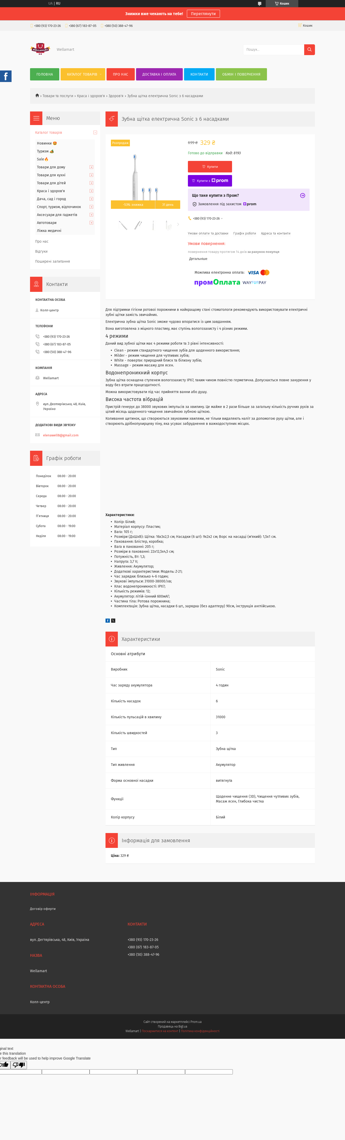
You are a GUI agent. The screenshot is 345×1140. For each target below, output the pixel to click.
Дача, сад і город (51, 199)
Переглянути (203, 13)
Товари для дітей (51, 183)
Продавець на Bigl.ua (172, 1026)
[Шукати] (309, 49)
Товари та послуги (58, 96)
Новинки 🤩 (47, 143)
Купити (212, 167)
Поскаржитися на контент (160, 1031)
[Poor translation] (19, 1065)
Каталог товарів (82, 74)
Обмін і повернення (241, 74)
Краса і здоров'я (91, 96)
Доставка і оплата (159, 74)
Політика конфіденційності (200, 1031)
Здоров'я (116, 96)
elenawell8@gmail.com (61, 435)
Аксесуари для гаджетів (57, 215)
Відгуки (41, 251)
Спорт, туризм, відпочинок (59, 207)
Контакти (199, 74)
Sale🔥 (43, 159)
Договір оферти (43, 909)
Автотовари (46, 223)
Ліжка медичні (49, 231)
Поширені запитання (52, 261)
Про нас (120, 74)
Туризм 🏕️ (45, 151)
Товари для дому (51, 167)
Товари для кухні (51, 175)
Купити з (212, 180)
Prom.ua (196, 1022)
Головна (44, 74)
